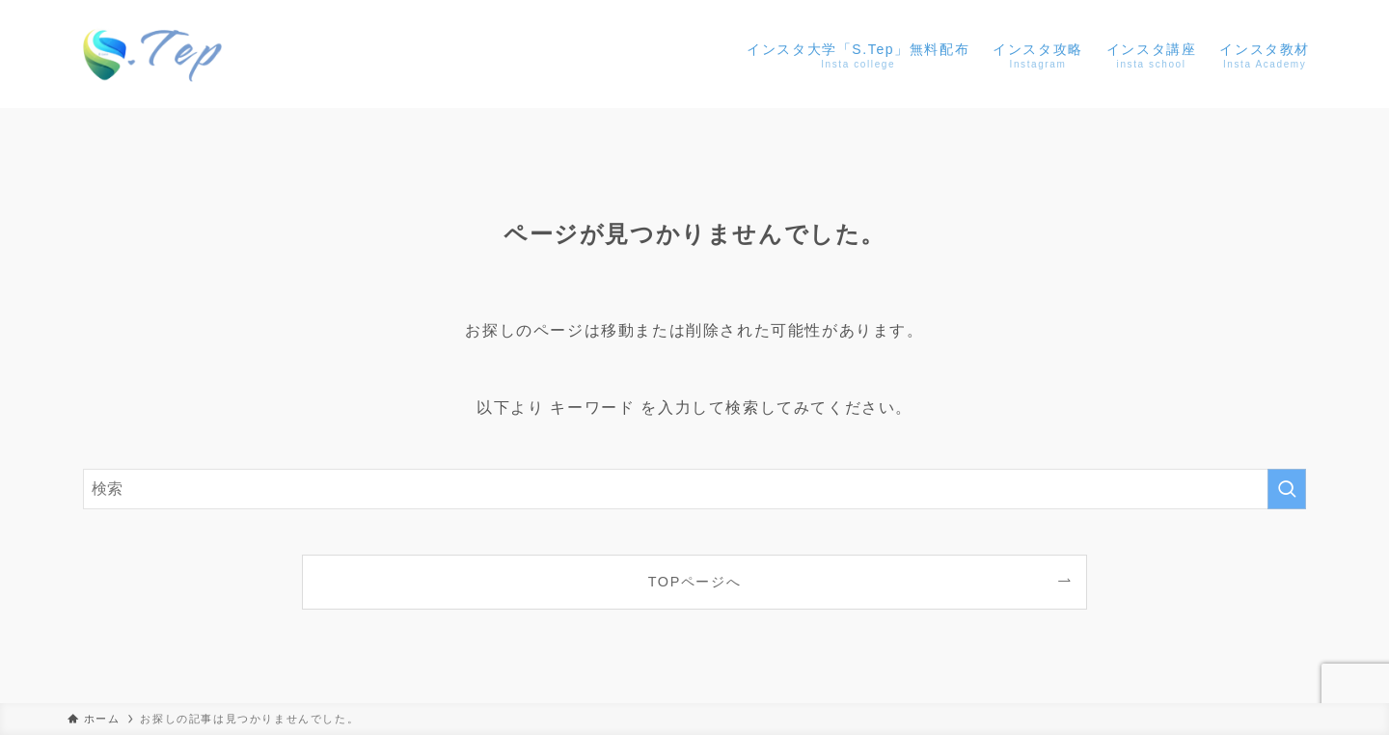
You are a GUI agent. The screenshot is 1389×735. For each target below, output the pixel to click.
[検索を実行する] (1286, 489)
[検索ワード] (694, 489)
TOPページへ (695, 581)
